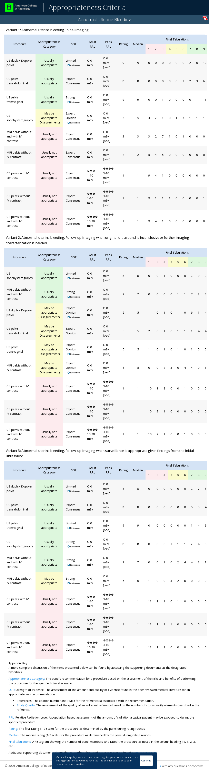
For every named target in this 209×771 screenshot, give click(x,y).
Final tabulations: (20, 742)
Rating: (14, 729)
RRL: (12, 717)
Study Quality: (26, 705)
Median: (14, 735)
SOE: (12, 690)
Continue (146, 760)
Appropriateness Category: (27, 678)
